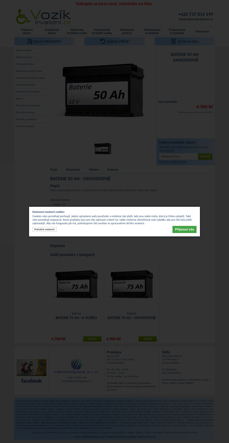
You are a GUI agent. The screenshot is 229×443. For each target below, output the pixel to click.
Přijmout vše (184, 229)
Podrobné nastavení (44, 229)
